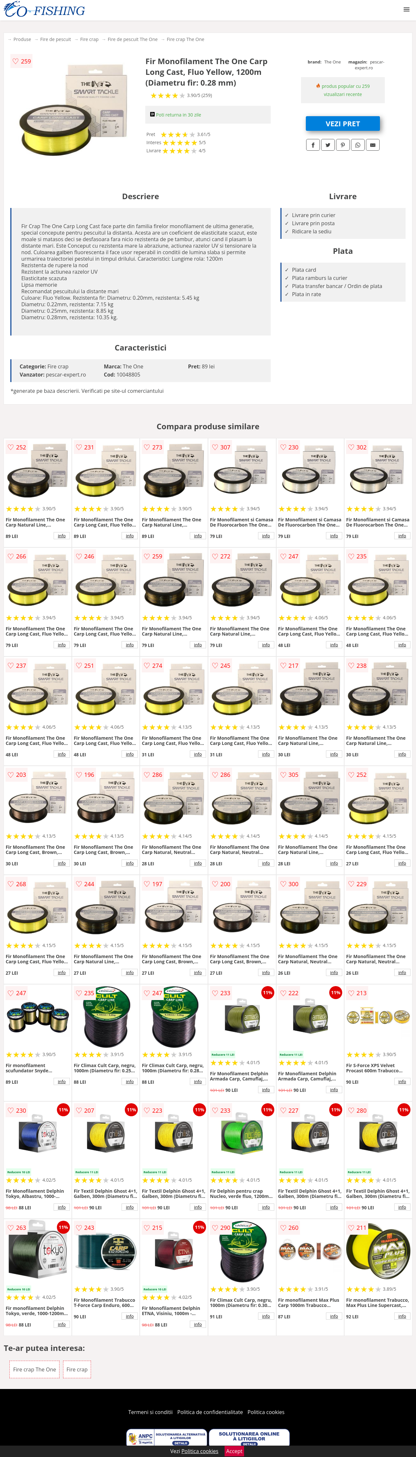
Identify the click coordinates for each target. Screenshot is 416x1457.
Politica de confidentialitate (210, 1412)
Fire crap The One (185, 39)
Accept (234, 1451)
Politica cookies (266, 1412)
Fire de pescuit (55, 39)
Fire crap (89, 39)
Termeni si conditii (150, 1412)
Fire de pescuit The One (133, 39)
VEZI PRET (343, 123)
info (62, 536)
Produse (22, 39)
